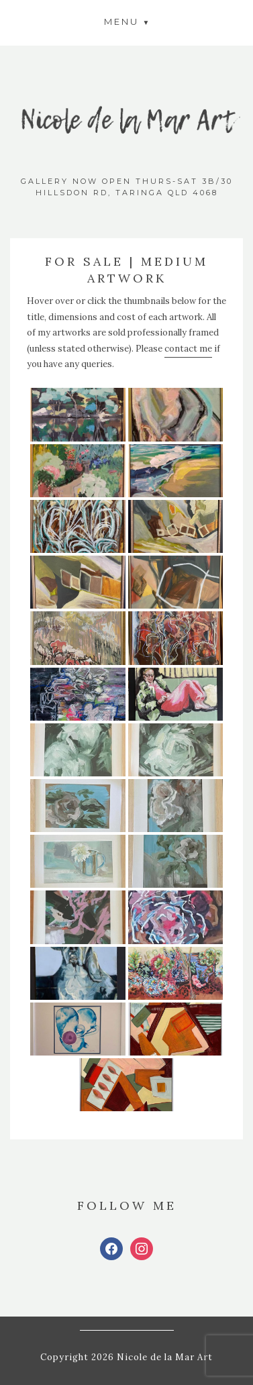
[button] (127, 21)
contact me (188, 348)
